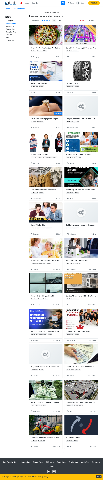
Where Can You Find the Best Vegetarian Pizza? (47, 48)
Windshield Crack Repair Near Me (42, 296)
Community (10, 40)
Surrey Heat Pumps (73, 438)
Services (9, 35)
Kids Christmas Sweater (39, 154)
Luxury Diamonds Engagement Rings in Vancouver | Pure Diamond (55, 119)
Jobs (7, 37)
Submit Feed (61, 462)
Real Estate (10, 26)
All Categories (11, 23)
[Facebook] (48, 471)
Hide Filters (35, 20)
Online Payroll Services (39, 83)
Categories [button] (9, 21)
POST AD (94, 3)
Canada (7, 9)
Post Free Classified (10, 462)
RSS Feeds (50, 462)
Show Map (46, 20)
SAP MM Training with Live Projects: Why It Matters (49, 331)
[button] (81, 3)
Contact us (96, 462)
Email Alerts (73, 462)
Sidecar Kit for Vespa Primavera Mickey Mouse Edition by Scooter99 (56, 438)
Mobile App (85, 462)
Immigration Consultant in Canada (78, 331)
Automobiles (10, 29)
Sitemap (51, 466)
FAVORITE (83, 20)
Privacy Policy (38, 462)
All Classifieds (19, 9)
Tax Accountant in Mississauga (77, 261)
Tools (71, 3)
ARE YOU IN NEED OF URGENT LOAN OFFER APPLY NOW (51, 402)
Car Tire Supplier (72, 83)
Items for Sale (11, 32)
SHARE (92, 20)
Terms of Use (25, 462)
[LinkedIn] (54, 471)
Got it (99, 477)
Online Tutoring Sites (38, 225)
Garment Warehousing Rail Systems (43, 190)
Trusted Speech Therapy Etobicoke (78, 154)
